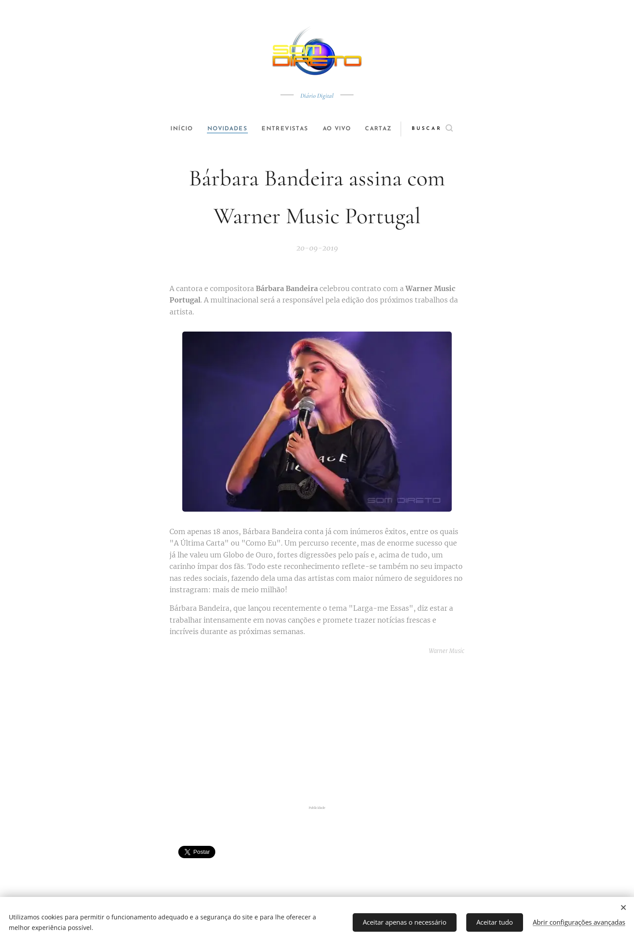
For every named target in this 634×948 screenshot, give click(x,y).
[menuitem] (177, 129)
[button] (443, 129)
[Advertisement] (317, 731)
